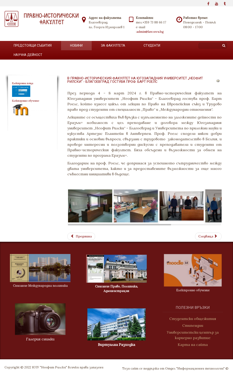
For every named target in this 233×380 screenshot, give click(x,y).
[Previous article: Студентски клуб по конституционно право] (81, 236)
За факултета (113, 45)
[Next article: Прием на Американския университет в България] (208, 236)
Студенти (152, 45)
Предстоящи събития (33, 45)
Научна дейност (28, 55)
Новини (76, 45)
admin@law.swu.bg (150, 32)
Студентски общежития (194, 318)
